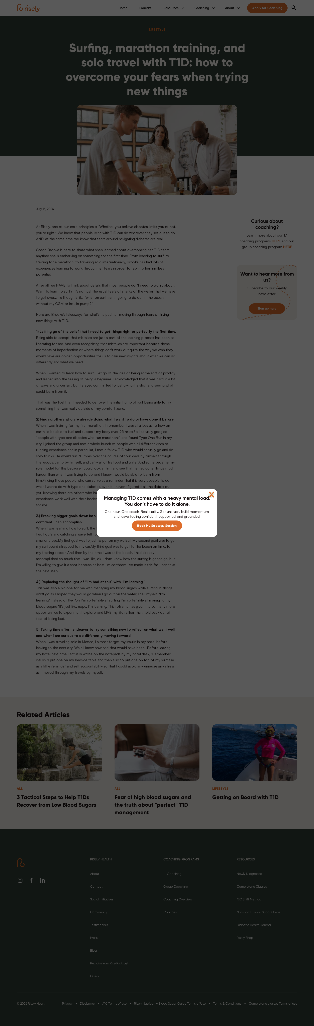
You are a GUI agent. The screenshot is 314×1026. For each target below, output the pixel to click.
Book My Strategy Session (157, 525)
